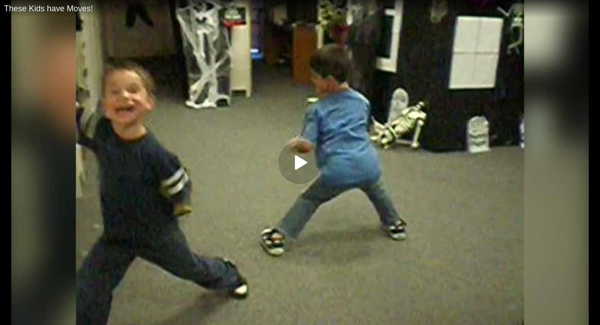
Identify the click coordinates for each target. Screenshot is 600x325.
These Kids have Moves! (48, 8)
